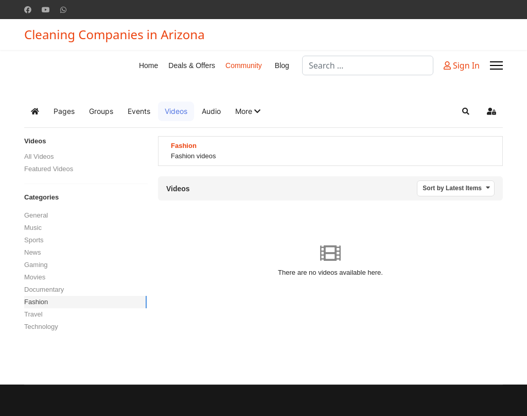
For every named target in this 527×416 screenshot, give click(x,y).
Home (148, 65)
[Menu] (496, 65)
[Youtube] (46, 9)
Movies (34, 277)
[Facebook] (27, 9)
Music (33, 227)
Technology (41, 326)
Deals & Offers (191, 65)
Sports (34, 240)
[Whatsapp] (63, 9)
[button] (248, 111)
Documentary (44, 289)
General (36, 215)
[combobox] (367, 65)
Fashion (36, 302)
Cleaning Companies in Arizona (114, 34)
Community (243, 65)
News (32, 252)
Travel (33, 314)
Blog (282, 65)
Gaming (36, 265)
